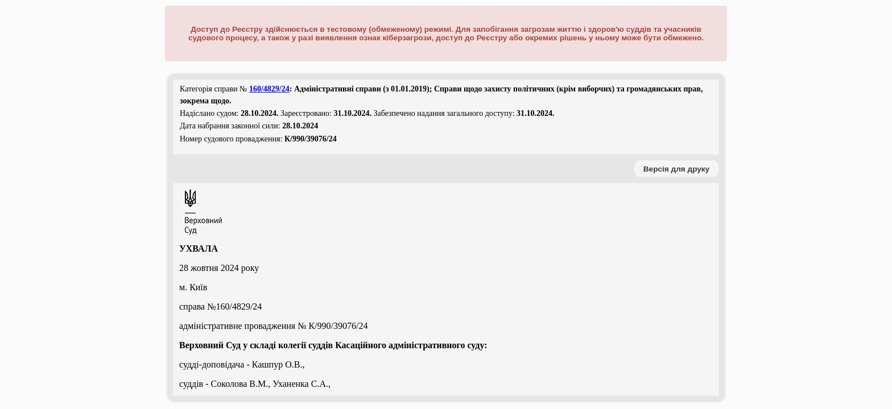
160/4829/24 (269, 89)
